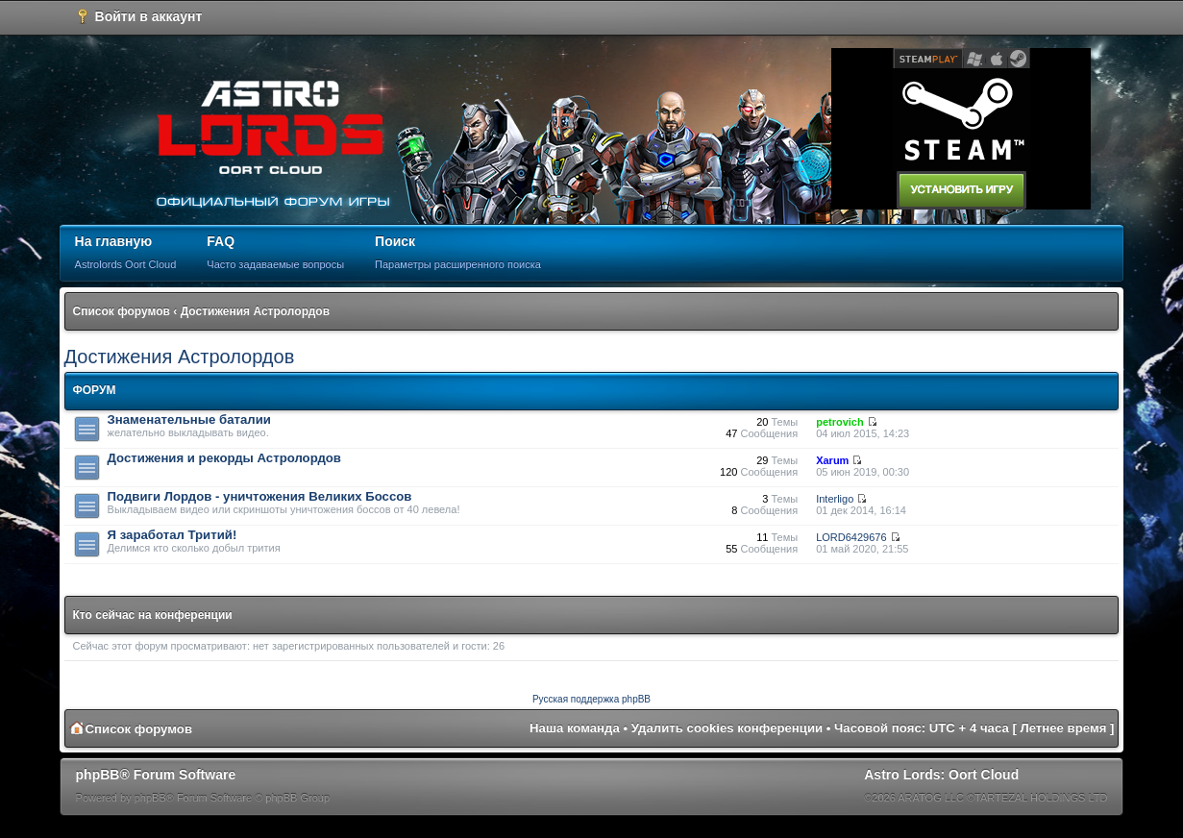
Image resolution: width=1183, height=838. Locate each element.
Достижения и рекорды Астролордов (224, 458)
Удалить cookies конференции (727, 728)
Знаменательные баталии (189, 419)
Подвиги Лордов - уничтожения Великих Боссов (260, 496)
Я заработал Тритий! (172, 535)
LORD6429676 (851, 537)
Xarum (832, 460)
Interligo (834, 499)
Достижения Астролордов (255, 311)
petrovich (840, 422)
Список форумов (121, 311)
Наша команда (575, 728)
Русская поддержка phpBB (591, 699)
